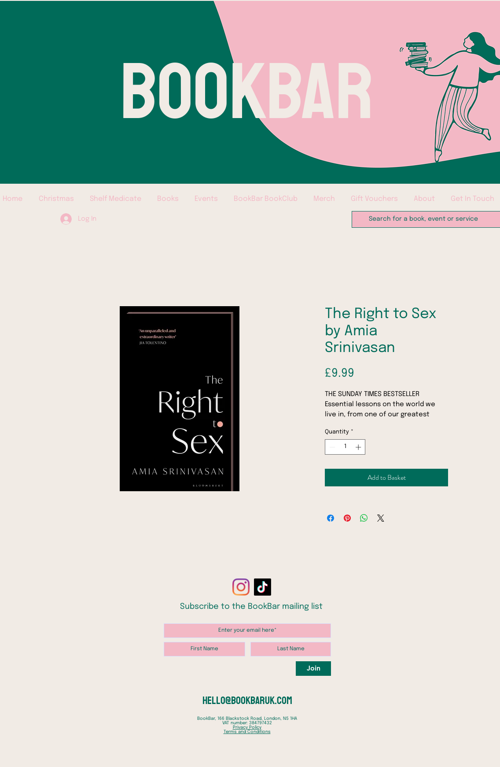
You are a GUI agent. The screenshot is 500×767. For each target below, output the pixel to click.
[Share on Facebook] (330, 518)
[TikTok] (262, 587)
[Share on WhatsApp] (364, 518)
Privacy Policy (247, 727)
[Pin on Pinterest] (347, 518)
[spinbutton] (345, 447)
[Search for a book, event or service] (426, 219)
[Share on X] (380, 518)
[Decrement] (331, 447)
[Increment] (359, 447)
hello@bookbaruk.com (247, 700)
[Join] (313, 668)
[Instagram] (241, 587)
